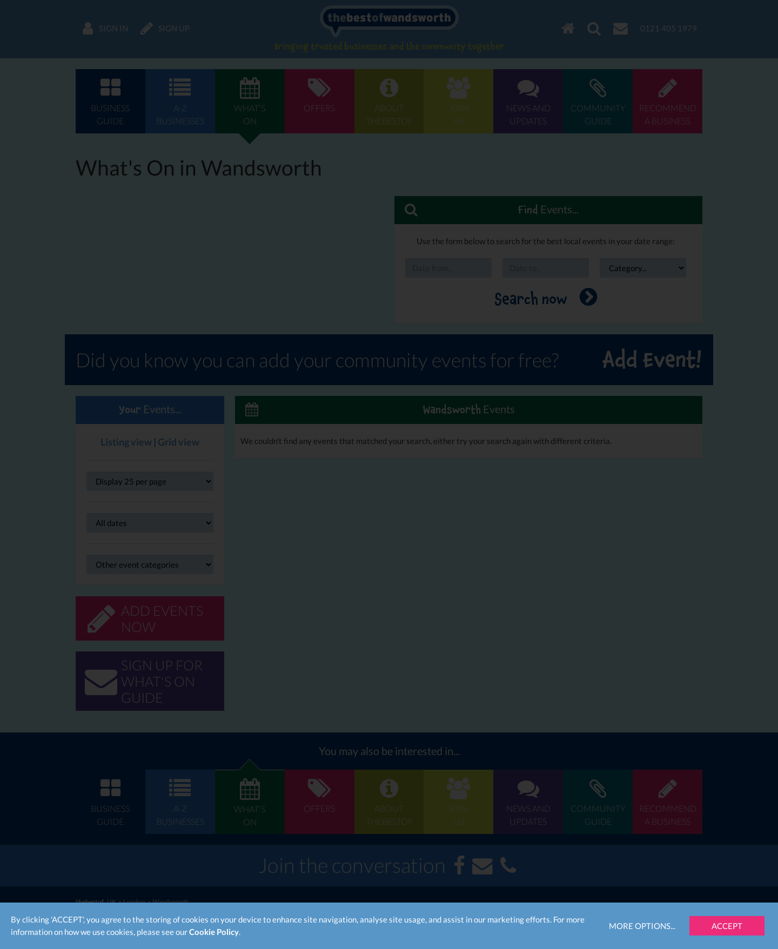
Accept (727, 926)
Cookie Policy (214, 932)
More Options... (642, 926)
